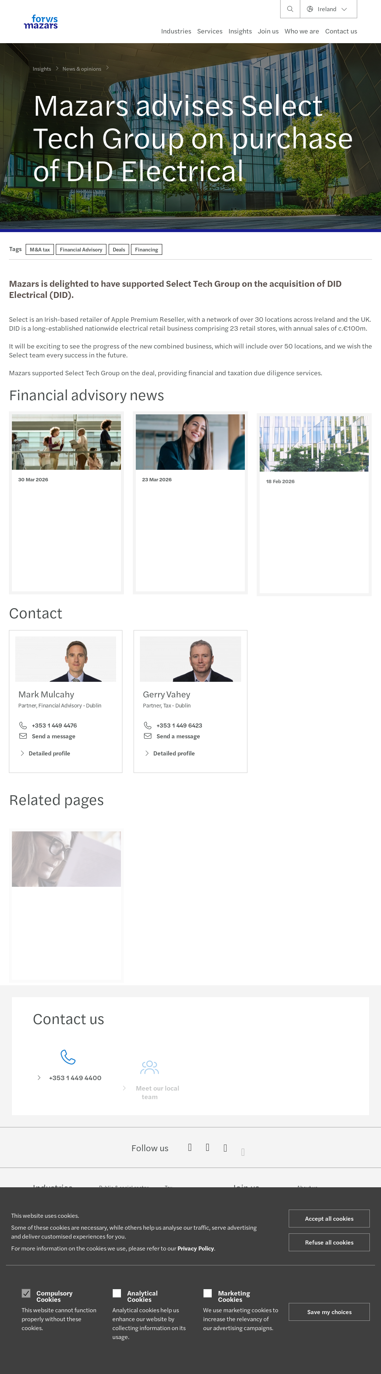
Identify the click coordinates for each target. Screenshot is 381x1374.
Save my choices (329, 1311)
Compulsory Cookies (54, 1296)
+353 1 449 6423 (172, 737)
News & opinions (82, 63)
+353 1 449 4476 (47, 727)
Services (209, 30)
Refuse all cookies (329, 1242)
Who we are (302, 30)
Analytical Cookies (142, 1296)
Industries (176, 30)
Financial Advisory (81, 249)
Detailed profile (44, 754)
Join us (268, 30)
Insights (240, 30)
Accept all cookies (329, 1218)
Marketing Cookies (234, 1296)
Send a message (47, 737)
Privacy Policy (195, 1248)
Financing (146, 249)
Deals (119, 249)
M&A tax (40, 249)
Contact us (341, 30)
